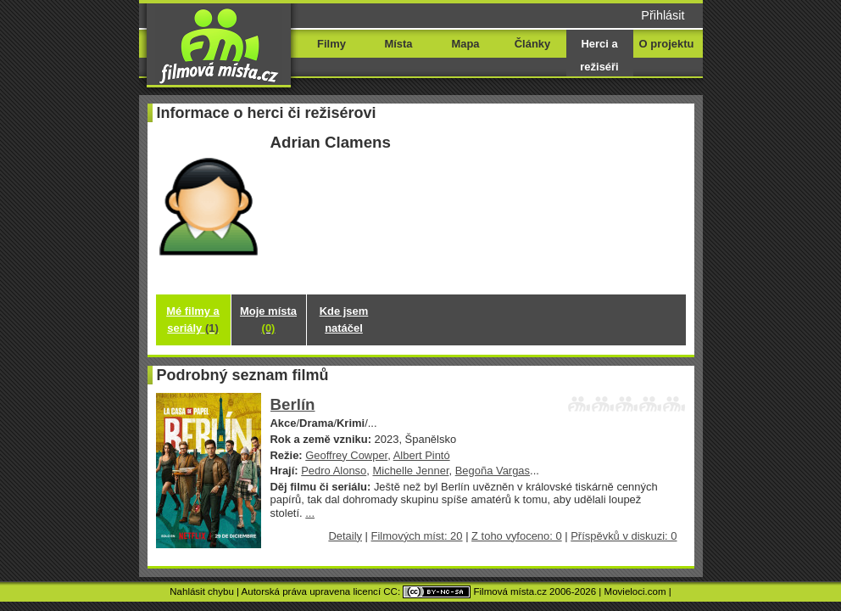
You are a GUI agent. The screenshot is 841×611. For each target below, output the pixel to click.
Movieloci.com (635, 591)
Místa (398, 43)
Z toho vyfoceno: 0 (516, 536)
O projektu (666, 43)
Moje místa (268, 319)
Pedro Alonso (333, 470)
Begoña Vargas (492, 470)
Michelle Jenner (410, 470)
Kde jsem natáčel (344, 319)
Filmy (331, 43)
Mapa (465, 43)
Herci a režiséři (599, 55)
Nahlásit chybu (202, 591)
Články (532, 43)
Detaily (345, 536)
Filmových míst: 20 (417, 536)
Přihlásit (662, 15)
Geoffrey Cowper (346, 455)
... (310, 513)
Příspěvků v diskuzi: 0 (624, 536)
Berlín (292, 404)
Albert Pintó (421, 455)
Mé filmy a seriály (193, 319)
